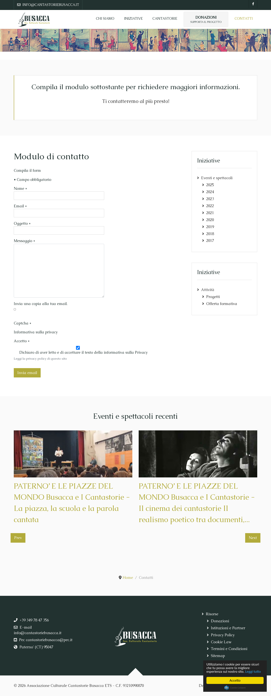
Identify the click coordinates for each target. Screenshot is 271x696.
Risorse (212, 614)
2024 (210, 192)
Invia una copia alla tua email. (41, 303)
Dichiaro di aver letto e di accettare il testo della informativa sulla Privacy (83, 352)
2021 (210, 213)
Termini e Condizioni (229, 648)
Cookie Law (221, 642)
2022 (210, 206)
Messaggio (24, 240)
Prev (18, 537)
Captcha (22, 323)
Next (253, 537)
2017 (210, 240)
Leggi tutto (253, 671)
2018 (210, 234)
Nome (20, 188)
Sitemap (218, 655)
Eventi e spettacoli (216, 178)
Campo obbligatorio (32, 179)
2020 (210, 220)
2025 (210, 185)
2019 (210, 227)
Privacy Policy (223, 635)
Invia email (27, 372)
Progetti (213, 296)
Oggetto (22, 223)
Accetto (235, 680)
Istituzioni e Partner (228, 628)
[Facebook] (253, 4)
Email (20, 206)
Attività (207, 289)
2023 (210, 199)
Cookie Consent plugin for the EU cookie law (235, 687)
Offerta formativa (221, 303)
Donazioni (220, 621)
